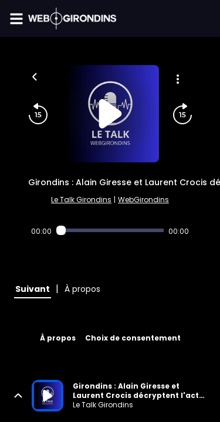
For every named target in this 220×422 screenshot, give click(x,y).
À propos (58, 338)
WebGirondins (143, 200)
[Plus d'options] (178, 79)
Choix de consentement (133, 338)
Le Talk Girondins (81, 200)
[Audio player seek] (110, 230)
